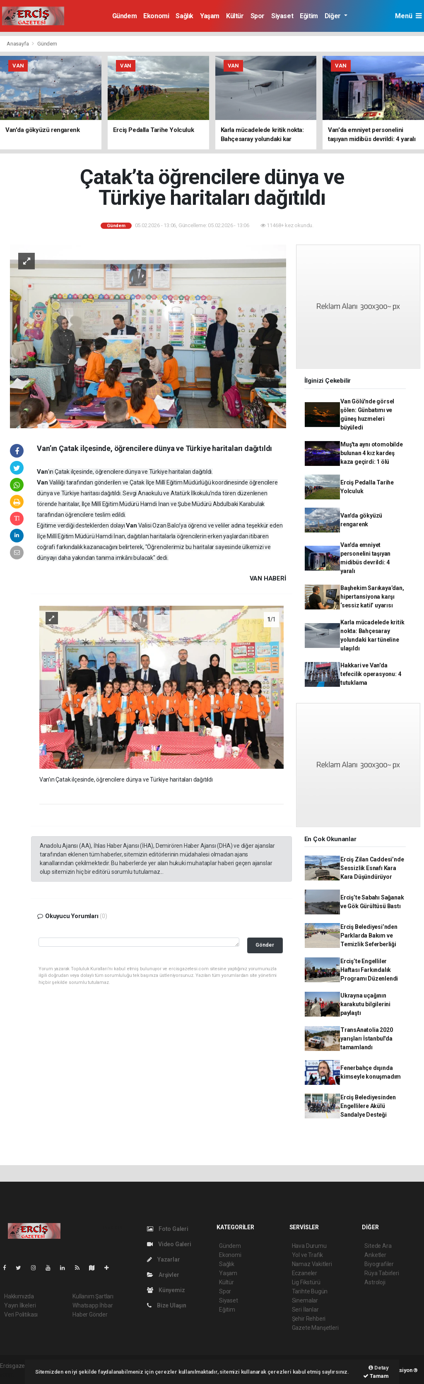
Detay (379, 1368)
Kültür (235, 16)
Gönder (264, 945)
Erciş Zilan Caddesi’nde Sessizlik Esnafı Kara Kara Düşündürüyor (372, 868)
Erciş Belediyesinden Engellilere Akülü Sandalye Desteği (368, 1106)
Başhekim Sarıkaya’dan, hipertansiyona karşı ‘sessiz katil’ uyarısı (372, 597)
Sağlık (184, 16)
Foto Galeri (167, 1229)
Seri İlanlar (305, 1309)
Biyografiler (379, 1264)
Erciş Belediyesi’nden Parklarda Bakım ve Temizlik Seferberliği (369, 935)
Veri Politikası (21, 1314)
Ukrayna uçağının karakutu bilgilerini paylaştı (365, 1004)
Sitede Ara (377, 1245)
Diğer (333, 16)
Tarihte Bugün (310, 1291)
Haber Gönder (90, 1314)
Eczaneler (304, 1273)
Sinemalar (305, 1300)
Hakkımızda (19, 1296)
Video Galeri (169, 1244)
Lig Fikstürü (306, 1282)
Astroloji (374, 1282)
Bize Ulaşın (166, 1305)
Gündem (124, 16)
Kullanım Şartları (92, 1296)
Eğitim (309, 16)
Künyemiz (166, 1290)
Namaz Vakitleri (312, 1264)
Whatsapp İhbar (92, 1305)
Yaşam (209, 16)
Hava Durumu (309, 1245)
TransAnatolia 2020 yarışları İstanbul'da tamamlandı (366, 1039)
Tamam (376, 1376)
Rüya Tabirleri (381, 1273)
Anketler (375, 1255)
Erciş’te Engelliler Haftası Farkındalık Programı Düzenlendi (369, 970)
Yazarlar (163, 1259)
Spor (258, 16)
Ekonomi (156, 16)
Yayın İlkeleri (20, 1305)
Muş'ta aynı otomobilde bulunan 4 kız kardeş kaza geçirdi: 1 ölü (371, 453)
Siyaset (282, 16)
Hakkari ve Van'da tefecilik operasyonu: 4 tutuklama (370, 674)
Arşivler (163, 1274)
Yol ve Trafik (307, 1255)
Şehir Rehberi (309, 1318)
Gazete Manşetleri (315, 1327)
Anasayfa (18, 44)
